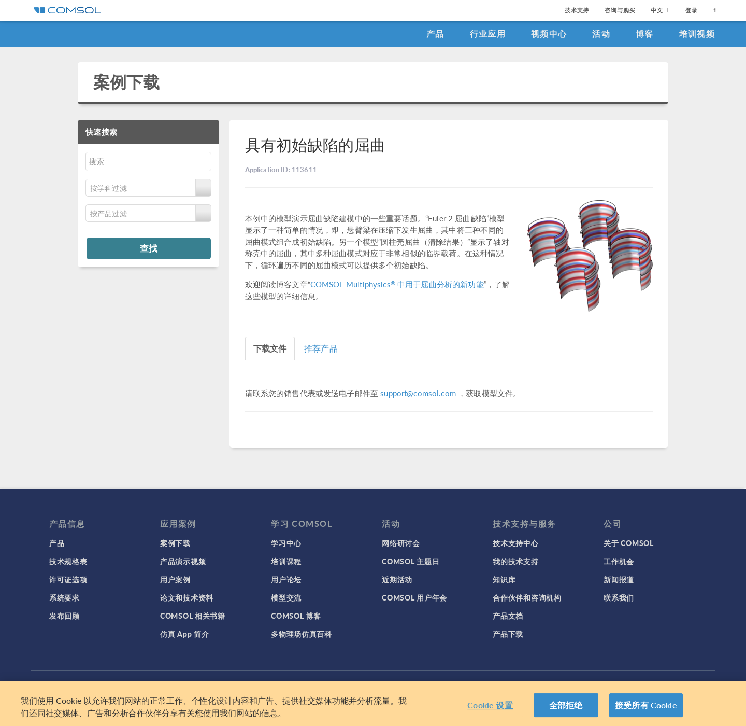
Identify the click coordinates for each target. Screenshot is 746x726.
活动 (601, 33)
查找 (148, 248)
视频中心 (549, 33)
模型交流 (286, 597)
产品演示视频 (183, 561)
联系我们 (619, 597)
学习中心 (286, 543)
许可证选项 (68, 579)
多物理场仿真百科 (301, 634)
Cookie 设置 (489, 705)
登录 (691, 10)
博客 (645, 33)
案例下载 (126, 82)
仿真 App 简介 (184, 634)
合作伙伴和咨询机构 (527, 597)
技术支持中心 (515, 543)
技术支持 (577, 10)
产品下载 (508, 634)
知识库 (504, 579)
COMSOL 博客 (296, 615)
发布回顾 (64, 615)
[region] (373, 703)
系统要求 (64, 597)
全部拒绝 (566, 705)
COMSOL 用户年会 (414, 597)
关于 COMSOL (628, 543)
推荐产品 (321, 348)
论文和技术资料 (186, 597)
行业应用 (488, 33)
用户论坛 (286, 579)
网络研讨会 (401, 543)
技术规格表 (68, 561)
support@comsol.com (418, 392)
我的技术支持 (515, 561)
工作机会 (619, 561)
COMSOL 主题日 (410, 561)
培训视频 (697, 33)
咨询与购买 (620, 10)
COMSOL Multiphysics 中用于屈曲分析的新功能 (397, 283)
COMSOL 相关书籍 (192, 615)
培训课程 (286, 561)
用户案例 (175, 579)
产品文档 (508, 615)
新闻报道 (619, 579)
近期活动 (397, 579)
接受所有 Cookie (646, 705)
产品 (435, 33)
